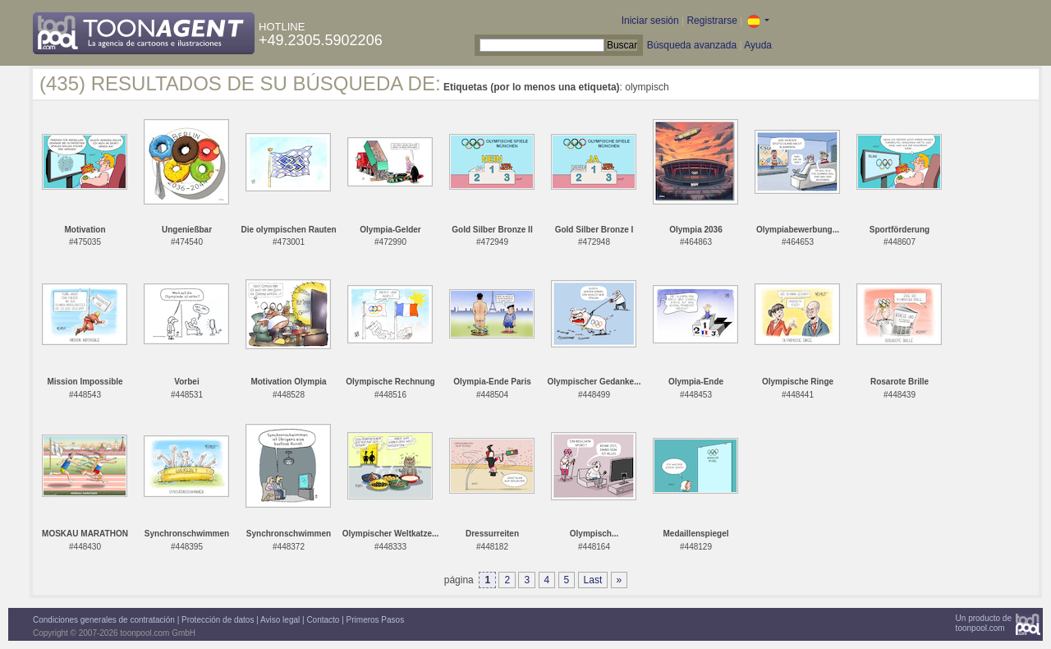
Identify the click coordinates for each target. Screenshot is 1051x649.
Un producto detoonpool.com (984, 623)
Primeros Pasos (376, 619)
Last (593, 580)
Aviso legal (280, 619)
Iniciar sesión (650, 20)
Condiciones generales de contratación (104, 619)
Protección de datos (217, 619)
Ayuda (758, 45)
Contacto (322, 619)
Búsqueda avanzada (692, 45)
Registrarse (711, 20)
